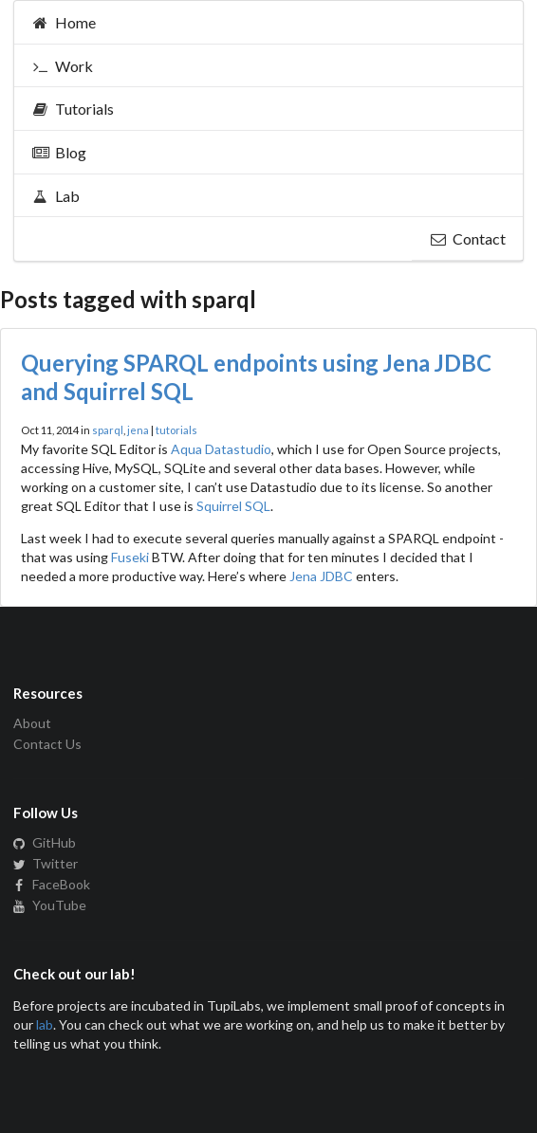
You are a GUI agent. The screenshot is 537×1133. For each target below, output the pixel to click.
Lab (55, 196)
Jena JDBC (321, 576)
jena (138, 430)
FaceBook (51, 884)
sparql (107, 430)
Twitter (45, 863)
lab (44, 1024)
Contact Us (47, 744)
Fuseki (130, 557)
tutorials (176, 430)
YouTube (49, 905)
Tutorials (72, 109)
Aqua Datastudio (221, 449)
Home (63, 22)
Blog (58, 152)
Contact (467, 238)
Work (62, 66)
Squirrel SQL (233, 506)
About (32, 723)
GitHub (44, 842)
